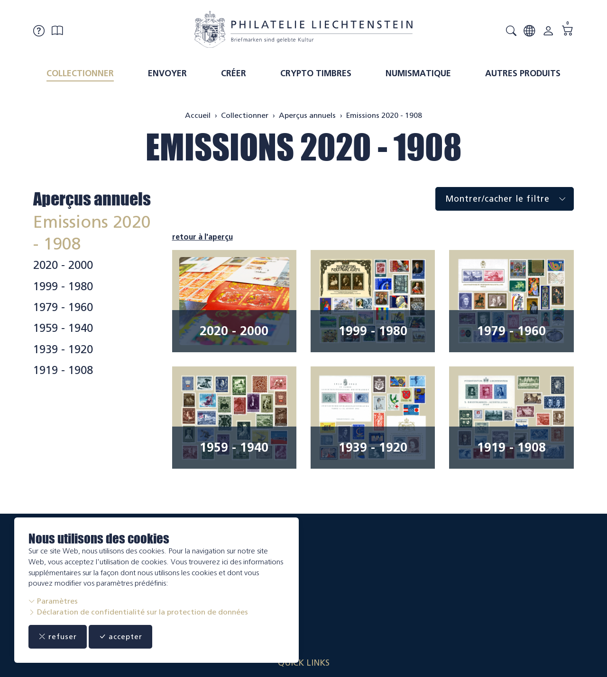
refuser (60, 637)
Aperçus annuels (92, 198)
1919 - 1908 (63, 370)
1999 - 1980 (63, 286)
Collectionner (80, 73)
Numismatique (418, 73)
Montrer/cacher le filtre (509, 199)
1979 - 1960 (63, 307)
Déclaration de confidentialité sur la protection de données (138, 611)
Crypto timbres (315, 73)
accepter (128, 637)
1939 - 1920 (63, 349)
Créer (233, 73)
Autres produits (523, 73)
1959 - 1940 (63, 328)
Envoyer (167, 73)
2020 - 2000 (63, 265)
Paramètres (53, 601)
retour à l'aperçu (202, 236)
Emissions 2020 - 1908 (304, 147)
